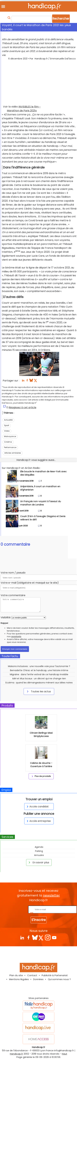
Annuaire (39, 855)
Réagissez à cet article (22, 407)
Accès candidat (37, 806)
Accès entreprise (38, 821)
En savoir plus (38, 862)
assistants (16, 636)
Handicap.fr (16, 1053)
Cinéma (8, 442)
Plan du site (16, 975)
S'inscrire (38, 920)
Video (7, 431)
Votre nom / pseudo (13, 572)
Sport (6, 425)
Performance (10, 447)
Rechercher (60, 19)
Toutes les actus (38, 691)
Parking (39, 851)
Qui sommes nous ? (59, 979)
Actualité (8, 420)
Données (38, 979)
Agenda (39, 847)
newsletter (51, 895)
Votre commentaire (13, 595)
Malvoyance (10, 436)
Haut (64, 1053)
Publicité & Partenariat (55, 975)
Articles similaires (12, 453)
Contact (32, 975)
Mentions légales (19, 979)
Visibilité (5, 617)
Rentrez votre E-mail (15, 909)
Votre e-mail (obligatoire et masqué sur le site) (30, 583)
